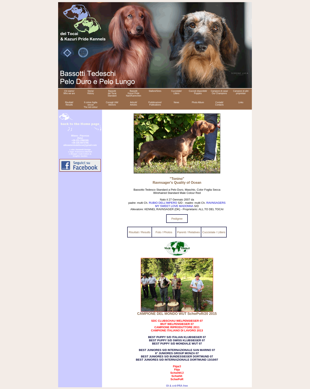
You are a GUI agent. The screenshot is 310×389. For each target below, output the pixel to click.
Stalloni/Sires (155, 91)
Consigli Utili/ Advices (112, 103)
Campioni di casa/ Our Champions (219, 92)
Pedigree (177, 218)
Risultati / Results (139, 232)
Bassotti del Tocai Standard (112, 93)
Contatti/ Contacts (219, 103)
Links (240, 102)
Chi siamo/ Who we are (69, 92)
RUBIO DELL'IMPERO (163, 202)
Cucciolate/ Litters (176, 92)
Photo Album (198, 102)
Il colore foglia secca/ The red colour (91, 104)
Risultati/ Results (69, 103)
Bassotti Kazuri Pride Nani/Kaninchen (133, 93)
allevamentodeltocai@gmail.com (80, 145)
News (176, 102)
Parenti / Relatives (188, 232)
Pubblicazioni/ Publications (155, 103)
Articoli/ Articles (133, 103)
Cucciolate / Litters (213, 232)
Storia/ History (90, 92)
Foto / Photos (164, 232)
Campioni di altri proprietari (241, 92)
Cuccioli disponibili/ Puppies (198, 92)
